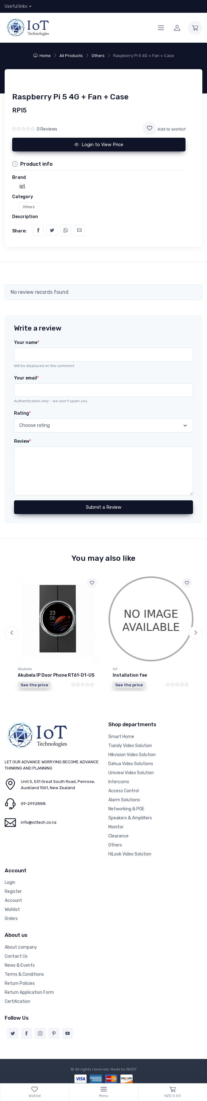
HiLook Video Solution (129, 853)
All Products (71, 55)
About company (21, 946)
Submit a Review (103, 507)
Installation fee (130, 675)
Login (10, 881)
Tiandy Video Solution (130, 744)
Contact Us (16, 955)
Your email (26, 378)
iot (115, 669)
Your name (26, 342)
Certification (17, 1000)
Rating (22, 413)
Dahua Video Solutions (130, 762)
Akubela (25, 669)
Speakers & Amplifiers (130, 817)
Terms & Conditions (24, 973)
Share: (19, 231)
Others (98, 55)
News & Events (20, 964)
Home (42, 55)
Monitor (116, 826)
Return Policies (20, 982)
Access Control (123, 790)
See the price (34, 684)
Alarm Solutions (124, 799)
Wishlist (12, 909)
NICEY (131, 1068)
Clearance (118, 835)
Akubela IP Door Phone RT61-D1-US (56, 675)
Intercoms (118, 781)
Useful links (16, 6)
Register (13, 891)
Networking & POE (126, 808)
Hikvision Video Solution (132, 753)
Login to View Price (99, 144)
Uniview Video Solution (131, 772)
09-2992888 (33, 803)
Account (13, 900)
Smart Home (121, 735)
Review (22, 441)
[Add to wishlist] (149, 128)
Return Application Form (29, 991)
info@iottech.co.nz (39, 821)
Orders (11, 918)
